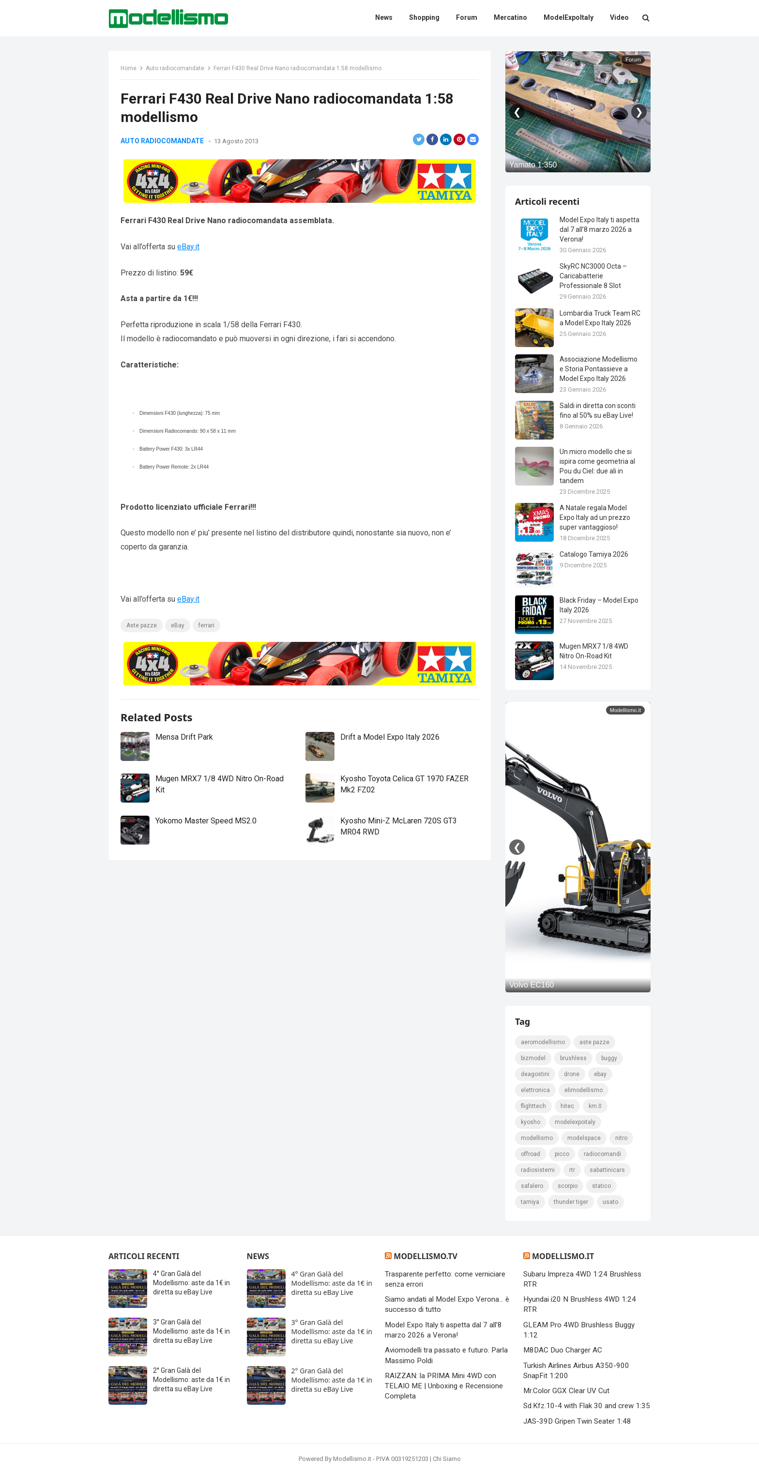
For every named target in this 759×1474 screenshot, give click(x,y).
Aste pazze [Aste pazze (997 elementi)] (594, 1042)
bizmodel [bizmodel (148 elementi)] (533, 1058)
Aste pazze (141, 625)
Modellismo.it (563, 1256)
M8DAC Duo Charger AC (562, 1350)
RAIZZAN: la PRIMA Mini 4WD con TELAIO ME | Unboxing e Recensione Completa (444, 1386)
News (258, 1256)
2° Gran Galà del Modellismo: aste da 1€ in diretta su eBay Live (191, 1380)
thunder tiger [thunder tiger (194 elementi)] (571, 1202)
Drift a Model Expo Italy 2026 (390, 737)
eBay (177, 625)
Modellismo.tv (425, 1256)
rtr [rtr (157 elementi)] (572, 1170)
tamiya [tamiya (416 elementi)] (530, 1202)
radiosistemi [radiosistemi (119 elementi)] (538, 1170)
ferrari (206, 625)
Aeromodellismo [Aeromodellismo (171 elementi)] (543, 1042)
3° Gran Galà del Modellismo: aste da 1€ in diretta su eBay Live (191, 1331)
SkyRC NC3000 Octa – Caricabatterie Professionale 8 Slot (593, 275)
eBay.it (188, 246)
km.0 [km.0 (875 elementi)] (595, 1106)
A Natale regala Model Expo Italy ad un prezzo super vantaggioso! (595, 517)
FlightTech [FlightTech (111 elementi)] (533, 1106)
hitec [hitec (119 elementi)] (567, 1106)
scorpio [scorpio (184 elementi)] (567, 1186)
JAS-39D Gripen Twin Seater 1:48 (577, 1421)
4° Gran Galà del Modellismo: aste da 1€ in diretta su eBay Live (191, 1283)
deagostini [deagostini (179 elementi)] (535, 1074)
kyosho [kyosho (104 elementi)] (530, 1122)
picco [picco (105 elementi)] (562, 1154)
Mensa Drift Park (184, 737)
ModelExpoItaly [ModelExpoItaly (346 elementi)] (575, 1122)
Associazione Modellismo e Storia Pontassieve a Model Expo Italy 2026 (599, 368)
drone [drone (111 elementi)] (571, 1074)
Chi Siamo (447, 1458)
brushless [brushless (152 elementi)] (573, 1058)
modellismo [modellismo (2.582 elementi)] (537, 1138)
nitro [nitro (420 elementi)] (621, 1138)
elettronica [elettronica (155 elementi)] (535, 1090)
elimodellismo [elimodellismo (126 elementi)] (583, 1090)
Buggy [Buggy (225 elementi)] (609, 1058)
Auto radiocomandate (175, 68)
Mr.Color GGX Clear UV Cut (566, 1390)
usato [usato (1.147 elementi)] (610, 1202)
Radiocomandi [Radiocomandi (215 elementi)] (602, 1154)
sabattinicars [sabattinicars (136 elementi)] (607, 1170)
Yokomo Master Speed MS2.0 (206, 820)
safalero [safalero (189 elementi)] (532, 1186)
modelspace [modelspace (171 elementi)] (584, 1138)
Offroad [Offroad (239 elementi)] (530, 1154)
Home (129, 68)
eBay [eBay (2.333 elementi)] (600, 1074)
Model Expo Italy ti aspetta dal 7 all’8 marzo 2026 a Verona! (599, 229)
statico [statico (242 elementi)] (601, 1186)
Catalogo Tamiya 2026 (594, 554)
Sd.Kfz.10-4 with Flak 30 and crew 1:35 (586, 1405)
